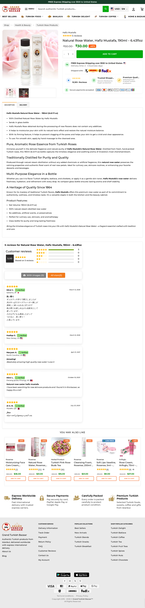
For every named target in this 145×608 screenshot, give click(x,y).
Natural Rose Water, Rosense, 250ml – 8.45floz (37, 464)
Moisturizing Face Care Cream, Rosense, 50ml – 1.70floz (15, 464)
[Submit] (106, 9)
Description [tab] (9, 105)
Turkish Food (31, 16)
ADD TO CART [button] (61, 478)
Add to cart (110, 54)
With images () (35, 275)
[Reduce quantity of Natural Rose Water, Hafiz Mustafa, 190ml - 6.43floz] (64, 54)
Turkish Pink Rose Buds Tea (60, 464)
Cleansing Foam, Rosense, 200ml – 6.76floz (83, 464)
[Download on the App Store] (81, 575)
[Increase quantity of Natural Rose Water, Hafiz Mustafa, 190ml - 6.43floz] (73, 54)
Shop (6, 25)
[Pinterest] (80, 581)
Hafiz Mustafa (69, 32)
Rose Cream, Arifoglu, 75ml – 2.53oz (127, 464)
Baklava (55, 16)
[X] (75, 581)
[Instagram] (70, 581)
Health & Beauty (22, 25)
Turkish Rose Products (47, 25)
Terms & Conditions (65, 596)
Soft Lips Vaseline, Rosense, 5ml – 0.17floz (106, 464)
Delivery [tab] (23, 105)
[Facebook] (65, 581)
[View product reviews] (72, 36)
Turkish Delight (78, 16)
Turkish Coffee (106, 16)
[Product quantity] (68, 54)
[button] (29, 9)
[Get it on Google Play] (63, 575)
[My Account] (133, 9)
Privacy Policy (82, 596)
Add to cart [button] (16, 478)
